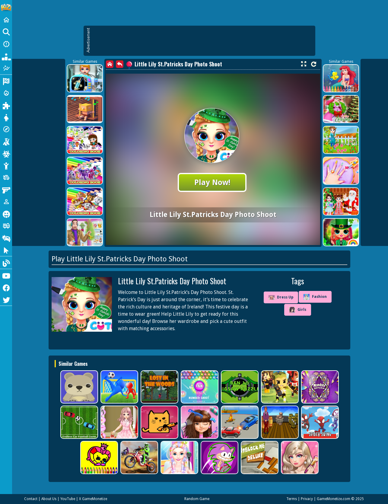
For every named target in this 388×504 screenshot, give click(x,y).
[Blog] (6, 263)
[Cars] (6, 177)
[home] (109, 64)
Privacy (307, 499)
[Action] (6, 93)
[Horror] (6, 214)
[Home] (6, 20)
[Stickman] (6, 165)
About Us (48, 499)
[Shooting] (6, 141)
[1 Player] (6, 202)
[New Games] (6, 44)
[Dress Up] (6, 117)
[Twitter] (6, 299)
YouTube (67, 499)
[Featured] (6, 68)
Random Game (196, 499)
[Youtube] (6, 275)
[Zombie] (6, 153)
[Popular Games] (6, 56)
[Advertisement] (202, 40)
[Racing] (6, 81)
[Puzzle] (6, 105)
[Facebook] (6, 287)
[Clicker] (6, 250)
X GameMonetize (93, 499)
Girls (297, 310)
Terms (291, 499)
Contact (30, 499)
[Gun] (6, 189)
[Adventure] (6, 129)
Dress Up (281, 297)
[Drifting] (6, 238)
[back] (119, 64)
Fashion (315, 297)
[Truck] (6, 226)
